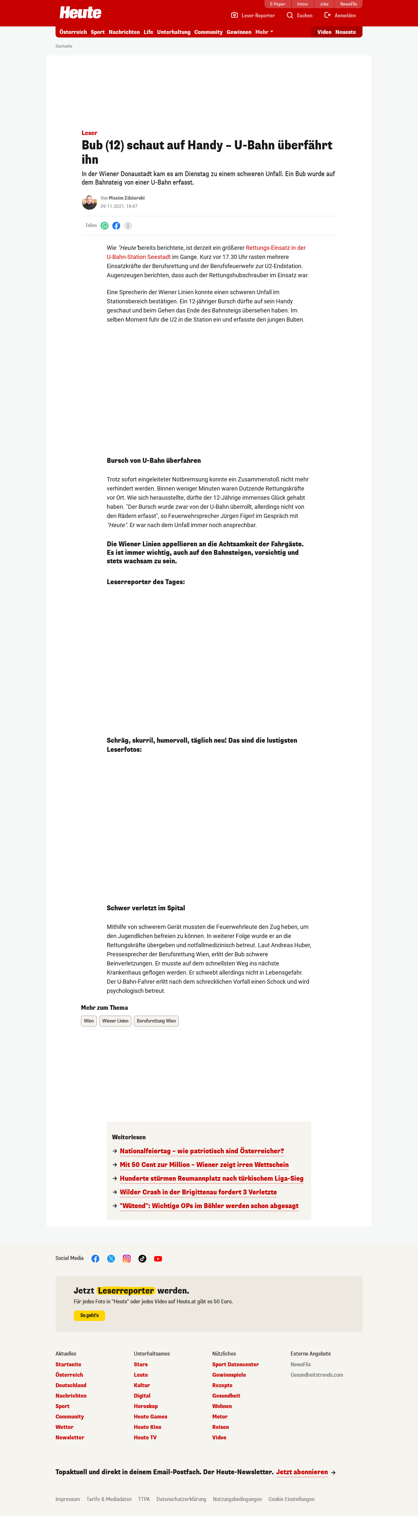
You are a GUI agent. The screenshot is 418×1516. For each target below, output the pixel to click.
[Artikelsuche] (299, 15)
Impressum (68, 1499)
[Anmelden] (340, 15)
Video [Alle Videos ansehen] (324, 32)
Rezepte (222, 1385)
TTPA (144, 1499)
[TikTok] (142, 1258)
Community (208, 32)
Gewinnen (239, 32)
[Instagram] (127, 1258)
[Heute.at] (80, 12)
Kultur (142, 1385)
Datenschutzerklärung (181, 1499)
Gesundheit (226, 1396)
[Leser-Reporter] (253, 15)
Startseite (64, 46)
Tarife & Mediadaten (109, 1499)
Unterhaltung (173, 32)
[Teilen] (128, 225)
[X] (111, 1258)
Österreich (73, 32)
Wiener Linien (115, 1021)
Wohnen (222, 1406)
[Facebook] (116, 225)
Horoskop (146, 1406)
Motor (220, 1417)
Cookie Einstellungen (291, 1499)
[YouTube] (158, 1258)
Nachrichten (124, 32)
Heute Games (150, 1417)
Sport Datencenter (235, 1364)
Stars (141, 1364)
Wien (89, 1021)
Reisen (220, 1427)
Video (219, 1437)
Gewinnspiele (229, 1375)
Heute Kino (147, 1427)
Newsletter (70, 1437)
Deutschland (71, 1385)
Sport (98, 32)
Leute (141, 1375)
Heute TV (145, 1437)
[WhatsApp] (104, 225)
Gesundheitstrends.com (317, 1375)
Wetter (64, 1427)
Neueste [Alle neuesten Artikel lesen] (345, 32)
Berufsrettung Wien (156, 1021)
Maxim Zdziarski (127, 198)
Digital (142, 1396)
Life (148, 32)
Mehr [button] (261, 32)
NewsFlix (301, 1364)
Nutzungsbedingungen (237, 1499)
